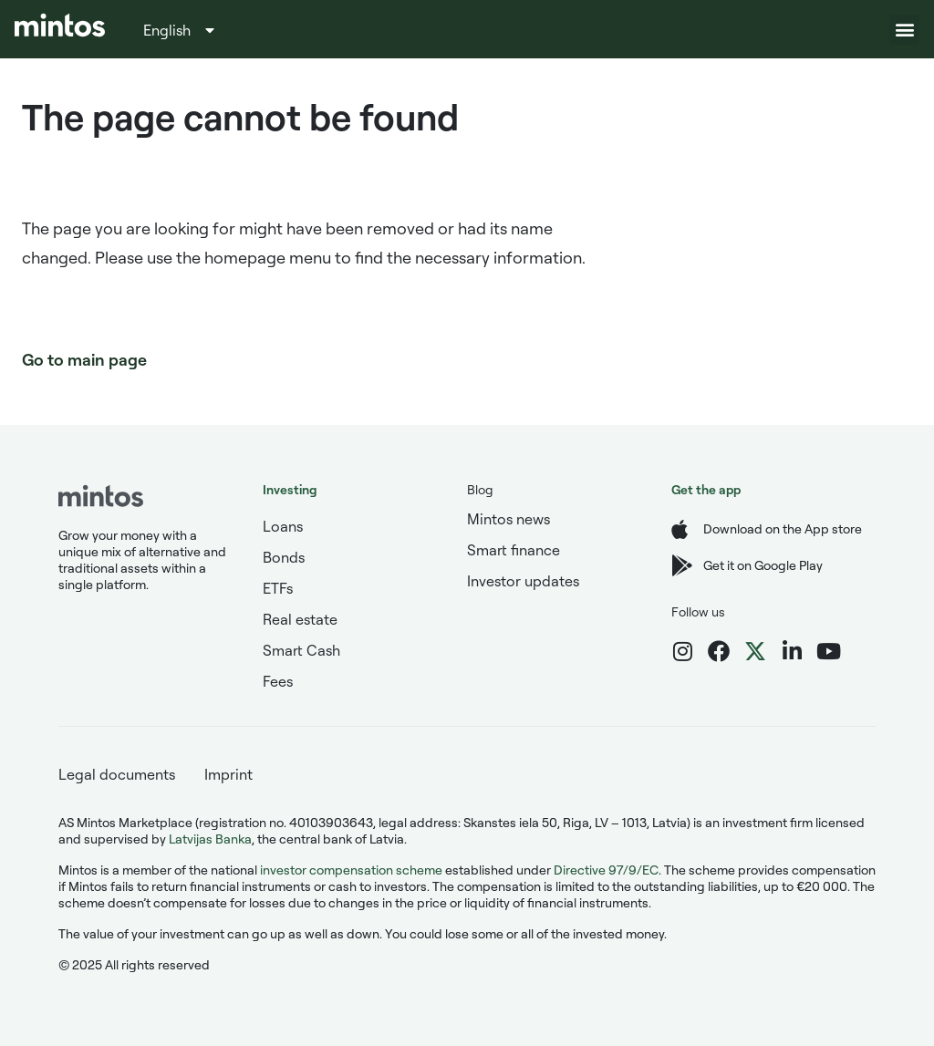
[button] (904, 30)
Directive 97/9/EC (606, 869)
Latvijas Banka (210, 838)
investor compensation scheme (351, 869)
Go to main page (84, 359)
